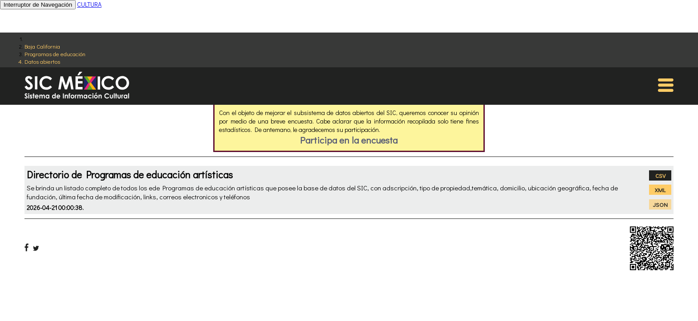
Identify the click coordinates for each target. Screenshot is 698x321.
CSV (660, 175)
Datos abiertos (42, 61)
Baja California (42, 46)
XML (660, 189)
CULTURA (89, 4)
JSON (660, 204)
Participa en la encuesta (349, 140)
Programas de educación (54, 54)
